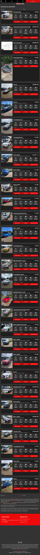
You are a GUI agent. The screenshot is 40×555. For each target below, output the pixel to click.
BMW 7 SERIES (16, 416)
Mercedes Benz (14, 501)
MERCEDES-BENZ (4, 510)
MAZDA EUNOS (16, 184)
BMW (10, 501)
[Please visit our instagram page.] (21, 542)
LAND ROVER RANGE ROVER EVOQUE (21, 27)
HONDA (24, 508)
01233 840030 (5, 521)
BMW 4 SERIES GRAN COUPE (20, 324)
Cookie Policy (22, 550)
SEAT (12, 510)
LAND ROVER (32, 508)
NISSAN (9, 510)
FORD (20, 508)
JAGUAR (27, 508)
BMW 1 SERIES (16, 228)
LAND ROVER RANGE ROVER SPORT (21, 309)
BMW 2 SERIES (16, 354)
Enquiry (25, 21)
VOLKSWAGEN (24, 510)
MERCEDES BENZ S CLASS (19, 260)
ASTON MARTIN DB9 (18, 57)
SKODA (15, 510)
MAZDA (36, 508)
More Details (17, 21)
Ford (17, 501)
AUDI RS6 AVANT (17, 12)
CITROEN (14, 508)
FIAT (17, 508)
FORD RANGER (16, 155)
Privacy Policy (18, 550)
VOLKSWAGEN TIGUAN (18, 274)
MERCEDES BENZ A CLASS (19, 292)
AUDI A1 (15, 478)
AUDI (8, 508)
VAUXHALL (19, 510)
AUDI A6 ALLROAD (17, 42)
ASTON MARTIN (3, 508)
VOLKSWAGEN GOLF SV (18, 446)
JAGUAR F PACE (17, 198)
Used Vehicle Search (33, 1)
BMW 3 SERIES (16, 169)
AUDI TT (15, 372)
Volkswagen (22, 501)
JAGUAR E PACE (17, 431)
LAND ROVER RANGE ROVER (19, 213)
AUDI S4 (15, 84)
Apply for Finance (34, 21)
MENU (1, 1)
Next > (24, 9)
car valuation (10, 502)
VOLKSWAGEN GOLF (18, 119)
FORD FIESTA (16, 461)
